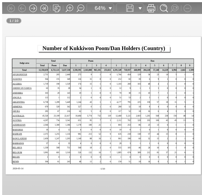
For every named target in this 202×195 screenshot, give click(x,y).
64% (100, 8)
